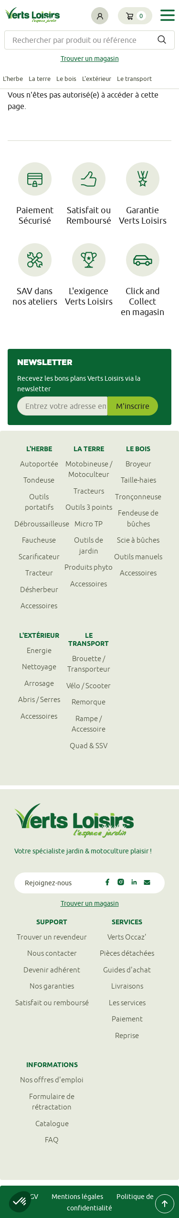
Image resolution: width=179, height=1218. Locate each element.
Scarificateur (39, 557)
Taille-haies (138, 480)
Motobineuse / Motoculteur (88, 469)
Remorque (88, 702)
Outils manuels (138, 557)
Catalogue (52, 1123)
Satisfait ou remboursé (52, 1003)
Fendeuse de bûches (138, 518)
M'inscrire (132, 406)
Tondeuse (38, 480)
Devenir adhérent (51, 970)
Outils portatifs (39, 502)
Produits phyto (88, 567)
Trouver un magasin (90, 58)
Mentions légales (77, 1196)
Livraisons (127, 986)
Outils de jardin (88, 545)
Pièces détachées (127, 953)
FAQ (52, 1140)
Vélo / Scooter (88, 686)
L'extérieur (96, 78)
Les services (127, 1003)
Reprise (127, 1035)
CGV (31, 1196)
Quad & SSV (88, 746)
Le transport (134, 78)
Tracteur (39, 573)
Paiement (127, 1019)
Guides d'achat (127, 970)
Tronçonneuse (138, 497)
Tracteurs (89, 491)
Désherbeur (39, 589)
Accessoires (39, 606)
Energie (39, 650)
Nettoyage (39, 667)
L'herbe (13, 78)
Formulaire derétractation (51, 1101)
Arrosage (39, 683)
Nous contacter (52, 953)
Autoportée (39, 464)
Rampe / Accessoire (88, 723)
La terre (40, 78)
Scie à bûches (138, 540)
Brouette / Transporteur (88, 663)
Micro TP (88, 524)
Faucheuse (39, 540)
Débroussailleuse (39, 524)
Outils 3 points (88, 507)
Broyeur (138, 464)
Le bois (66, 78)
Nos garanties (52, 986)
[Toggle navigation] (167, 15)
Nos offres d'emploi (52, 1080)
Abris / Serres (39, 699)
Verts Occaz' (127, 937)
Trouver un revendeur (52, 937)
